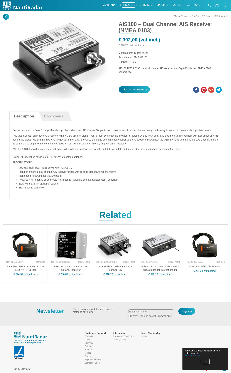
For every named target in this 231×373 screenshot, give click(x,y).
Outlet (177, 5)
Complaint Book (92, 363)
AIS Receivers (221, 16)
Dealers (88, 356)
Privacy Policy (164, 316)
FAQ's (87, 339)
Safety (195, 16)
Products (128, 5)
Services (146, 5)
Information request (134, 89)
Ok (205, 361)
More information (193, 355)
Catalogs (89, 346)
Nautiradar (109, 5)
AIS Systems (206, 16)
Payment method (93, 359)
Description (24, 116)
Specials (162, 5)
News (144, 336)
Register (186, 311)
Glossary (89, 343)
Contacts (193, 5)
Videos (88, 353)
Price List (89, 349)
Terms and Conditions (123, 336)
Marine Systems (181, 16)
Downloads (53, 116)
